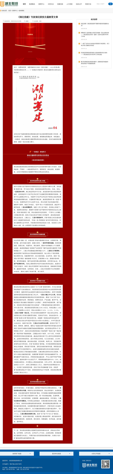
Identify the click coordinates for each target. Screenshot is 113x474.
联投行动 (88, 4)
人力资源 (69, 4)
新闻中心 (41, 4)
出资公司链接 (96, 453)
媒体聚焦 (21, 10)
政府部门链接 (17, 453)
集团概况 (32, 4)
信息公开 (79, 4)
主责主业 (51, 4)
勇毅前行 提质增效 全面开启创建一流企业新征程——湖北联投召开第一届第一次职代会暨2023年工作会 (95, 34)
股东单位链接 (56, 453)
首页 (24, 4)
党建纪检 (60, 4)
